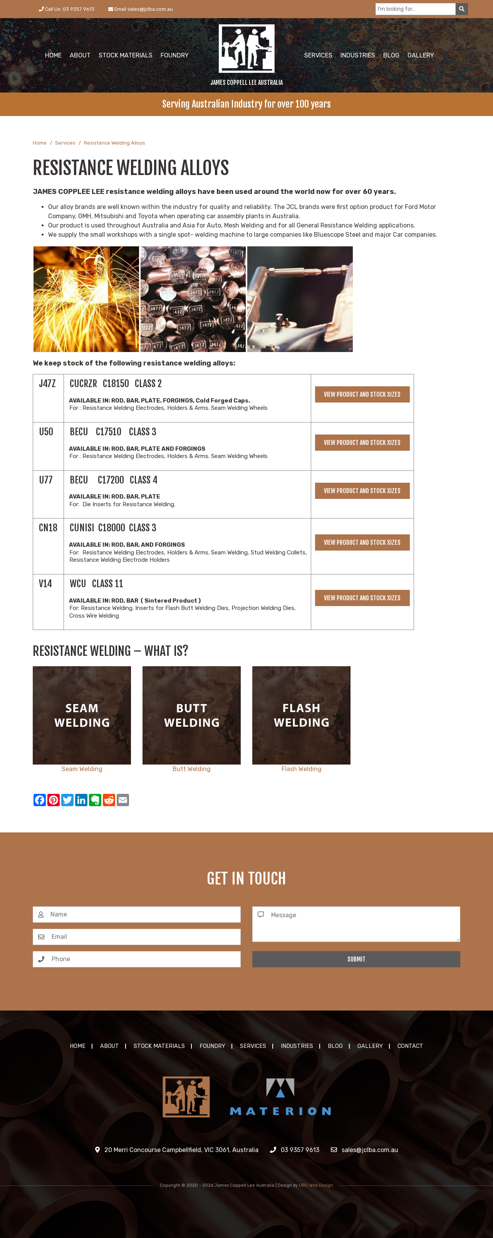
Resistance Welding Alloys (114, 143)
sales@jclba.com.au (364, 1150)
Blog (335, 1046)
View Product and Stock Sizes (362, 394)
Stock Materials (159, 1046)
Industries (297, 1046)
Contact (410, 1046)
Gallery (370, 1046)
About (109, 1046)
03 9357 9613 (294, 1150)
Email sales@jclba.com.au (140, 9)
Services (65, 143)
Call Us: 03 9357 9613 (66, 9)
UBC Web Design (316, 1185)
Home (40, 143)
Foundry (212, 1046)
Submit (356, 959)
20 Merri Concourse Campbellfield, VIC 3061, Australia (176, 1150)
